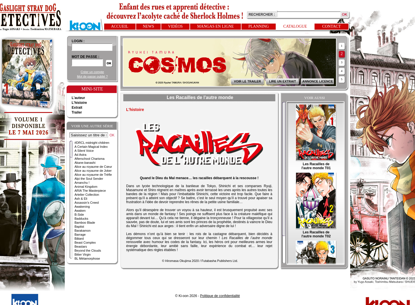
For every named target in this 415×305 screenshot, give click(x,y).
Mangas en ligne (215, 26)
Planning (258, 26)
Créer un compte (92, 72)
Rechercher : (262, 15)
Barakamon (82, 230)
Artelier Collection (86, 194)
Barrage (80, 234)
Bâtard (79, 238)
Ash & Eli (80, 198)
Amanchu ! (82, 182)
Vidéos (175, 26)
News (148, 26)
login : (78, 41)
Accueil (119, 26)
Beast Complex (85, 242)
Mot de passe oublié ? (92, 76)
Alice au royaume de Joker (93, 170)
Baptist (79, 226)
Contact (331, 26)
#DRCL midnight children (91, 142)
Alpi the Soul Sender (88, 178)
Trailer (77, 112)
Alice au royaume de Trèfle (93, 174)
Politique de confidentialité (220, 296)
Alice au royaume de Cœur (93, 166)
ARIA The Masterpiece (90, 190)
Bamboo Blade (84, 222)
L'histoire (79, 103)
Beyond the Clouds (87, 250)
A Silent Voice (84, 150)
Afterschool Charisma (89, 158)
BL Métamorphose (87, 258)
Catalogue (295, 26)
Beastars (80, 246)
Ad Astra (80, 154)
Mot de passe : (85, 57)
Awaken (80, 210)
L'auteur (78, 98)
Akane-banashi (84, 162)
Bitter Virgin (82, 254)
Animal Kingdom (85, 186)
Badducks (81, 218)
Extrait (77, 108)
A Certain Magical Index (91, 146)
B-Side (79, 214)
